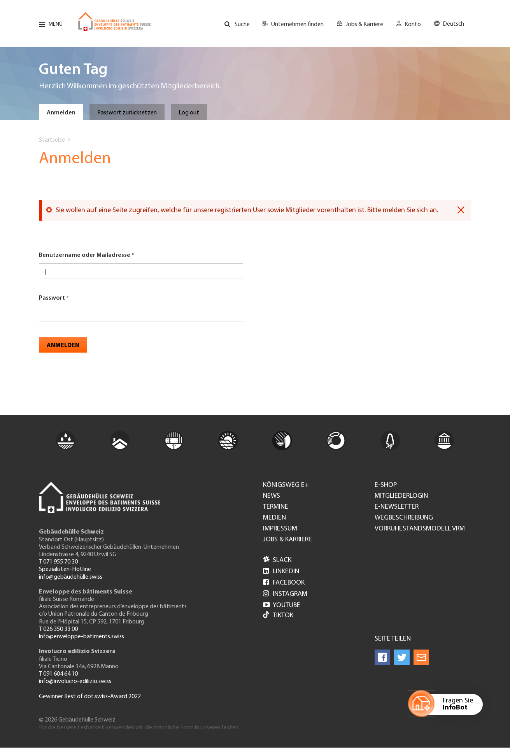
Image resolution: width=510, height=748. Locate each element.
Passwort (52, 298)
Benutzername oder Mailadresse (84, 255)
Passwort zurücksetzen (127, 113)
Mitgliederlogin (401, 496)
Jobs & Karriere (364, 24)
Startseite (52, 140)
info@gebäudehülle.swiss (70, 577)
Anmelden (61, 113)
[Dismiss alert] (461, 210)
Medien (274, 517)
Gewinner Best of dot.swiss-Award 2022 (90, 697)
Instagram (285, 594)
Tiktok (278, 615)
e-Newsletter (397, 507)
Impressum (280, 528)
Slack (277, 560)
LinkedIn (281, 571)
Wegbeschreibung (404, 517)
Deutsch (453, 24)
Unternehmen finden (297, 24)
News (271, 496)
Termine (275, 507)
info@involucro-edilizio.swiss (75, 681)
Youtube (281, 605)
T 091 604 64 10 (58, 674)
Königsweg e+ (286, 485)
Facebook (284, 582)
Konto (413, 24)
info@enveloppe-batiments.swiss (81, 637)
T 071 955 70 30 (58, 562)
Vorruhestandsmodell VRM (420, 528)
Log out (189, 113)
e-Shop (386, 485)
